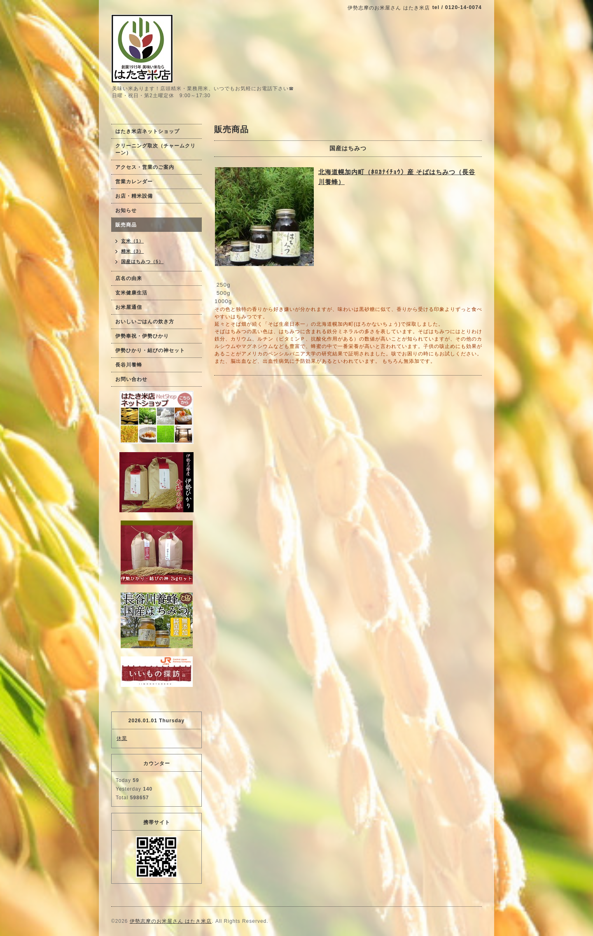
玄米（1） (132, 240)
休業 (122, 738)
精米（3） (132, 251)
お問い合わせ (131, 379)
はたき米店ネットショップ (147, 131)
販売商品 (126, 225)
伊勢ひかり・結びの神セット (150, 350)
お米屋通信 (128, 307)
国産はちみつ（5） (142, 261)
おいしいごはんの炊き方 (144, 321)
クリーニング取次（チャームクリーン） (155, 149)
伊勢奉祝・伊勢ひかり (142, 336)
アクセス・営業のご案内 (144, 167)
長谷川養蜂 (128, 365)
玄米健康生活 (131, 293)
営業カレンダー (134, 181)
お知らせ (126, 210)
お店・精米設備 (134, 196)
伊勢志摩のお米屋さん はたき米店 (171, 921)
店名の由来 (128, 278)
